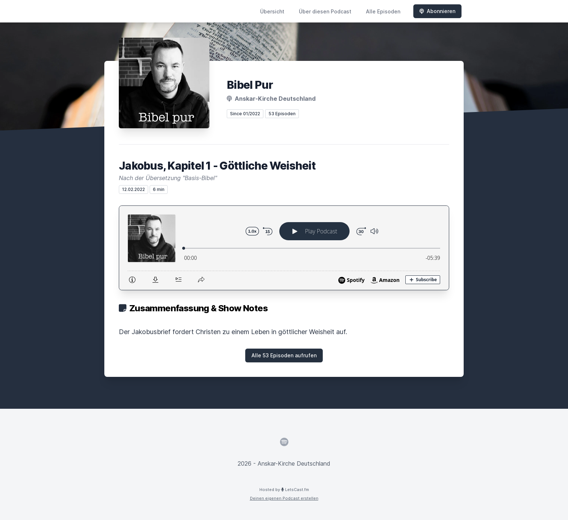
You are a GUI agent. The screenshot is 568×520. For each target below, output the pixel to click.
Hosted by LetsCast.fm (284, 489)
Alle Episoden (383, 11)
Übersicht (272, 11)
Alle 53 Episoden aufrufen (284, 355)
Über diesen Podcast (325, 11)
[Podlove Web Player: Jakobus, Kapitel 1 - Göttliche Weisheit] (284, 248)
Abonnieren (437, 11)
